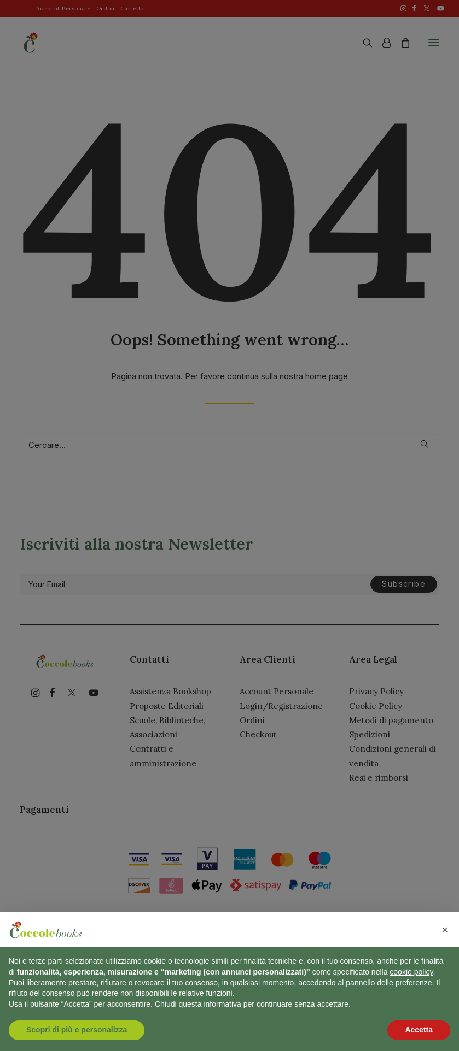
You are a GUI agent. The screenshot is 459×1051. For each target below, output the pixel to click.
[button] (445, 929)
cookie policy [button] (411, 971)
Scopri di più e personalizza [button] (76, 1029)
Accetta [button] (419, 1029)
